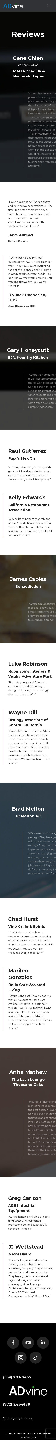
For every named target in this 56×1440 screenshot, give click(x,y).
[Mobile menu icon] (49, 6)
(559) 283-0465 (17, 1377)
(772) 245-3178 (16, 1404)
